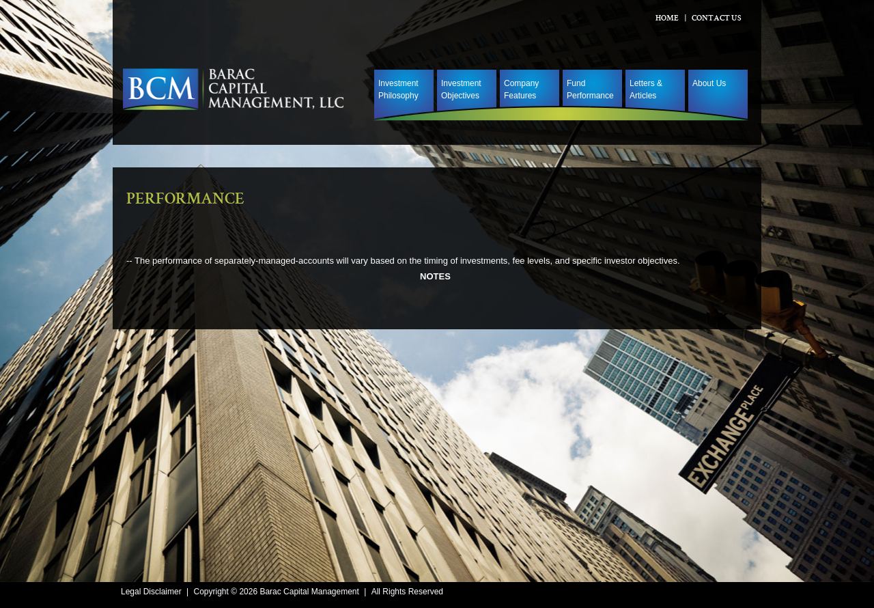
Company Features (521, 89)
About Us (709, 83)
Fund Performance (590, 89)
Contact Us (717, 19)
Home (667, 19)
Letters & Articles (646, 89)
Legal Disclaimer (151, 591)
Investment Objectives (461, 89)
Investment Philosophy (398, 89)
